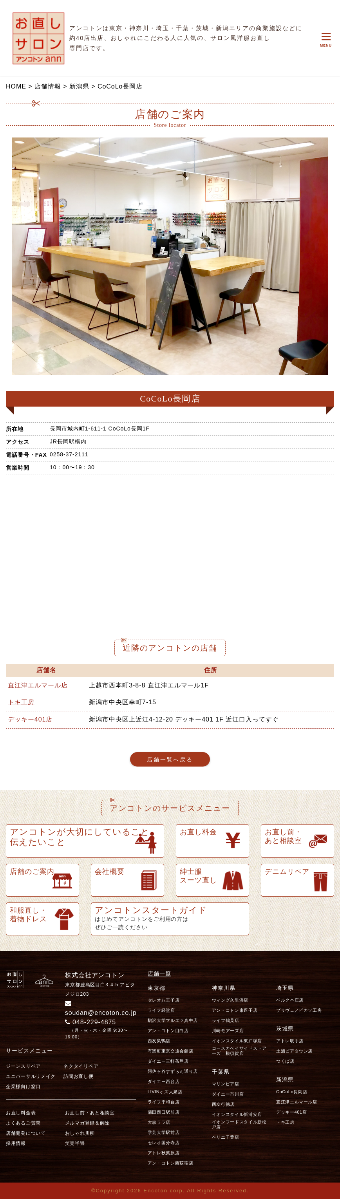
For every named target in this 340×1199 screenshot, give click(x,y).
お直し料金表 (21, 1113)
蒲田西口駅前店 (164, 1112)
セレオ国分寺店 (164, 1142)
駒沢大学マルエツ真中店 (173, 1020)
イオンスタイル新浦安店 (237, 1114)
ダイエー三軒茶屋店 (168, 1061)
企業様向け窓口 (23, 1086)
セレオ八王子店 (164, 1000)
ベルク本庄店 (290, 1000)
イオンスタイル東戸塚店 (237, 1040)
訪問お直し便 (78, 1076)
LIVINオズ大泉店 (165, 1091)
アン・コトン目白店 (168, 1030)
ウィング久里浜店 (230, 1000)
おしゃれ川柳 (80, 1133)
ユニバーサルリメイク (31, 1076)
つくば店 (285, 1061)
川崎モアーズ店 (228, 1030)
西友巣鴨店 (159, 1040)
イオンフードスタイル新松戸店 (239, 1124)
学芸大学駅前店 (164, 1132)
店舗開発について (26, 1133)
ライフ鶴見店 (225, 1020)
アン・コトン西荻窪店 (171, 1163)
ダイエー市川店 (228, 1094)
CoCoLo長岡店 (291, 1091)
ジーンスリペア (23, 1066)
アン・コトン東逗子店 (235, 1010)
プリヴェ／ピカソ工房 (299, 1010)
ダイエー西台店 (164, 1081)
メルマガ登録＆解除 (87, 1123)
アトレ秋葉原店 (164, 1152)
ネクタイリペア (80, 1066)
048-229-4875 (90, 1022)
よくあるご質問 (23, 1123)
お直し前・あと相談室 (90, 1113)
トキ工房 (21, 702)
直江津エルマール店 (38, 685)
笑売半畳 (75, 1143)
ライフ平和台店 (164, 1102)
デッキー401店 (30, 719)
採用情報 (16, 1143)
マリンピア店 (225, 1083)
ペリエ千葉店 (225, 1137)
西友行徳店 (223, 1104)
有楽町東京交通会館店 (171, 1051)
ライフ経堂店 (161, 1010)
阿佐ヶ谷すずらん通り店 (173, 1071)
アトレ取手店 (290, 1040)
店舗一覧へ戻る (170, 759)
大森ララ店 (159, 1122)
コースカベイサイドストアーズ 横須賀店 (239, 1051)
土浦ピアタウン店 (294, 1051)
